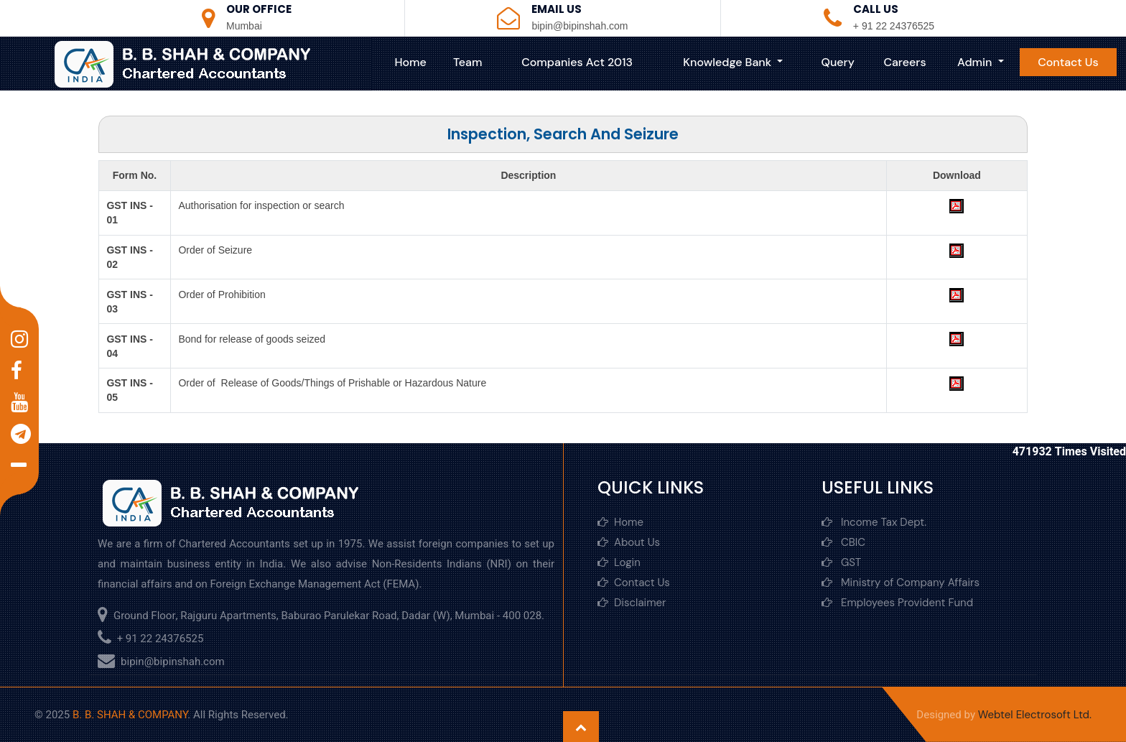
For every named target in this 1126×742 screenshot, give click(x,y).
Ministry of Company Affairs (901, 582)
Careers (904, 62)
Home (410, 62)
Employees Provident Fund (897, 602)
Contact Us (1068, 62)
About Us (628, 542)
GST (841, 562)
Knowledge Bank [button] (728, 62)
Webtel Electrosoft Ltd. (1035, 715)
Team (467, 62)
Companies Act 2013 (577, 62)
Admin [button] (976, 62)
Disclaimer (631, 602)
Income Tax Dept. (874, 522)
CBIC (843, 542)
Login (619, 562)
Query (838, 62)
